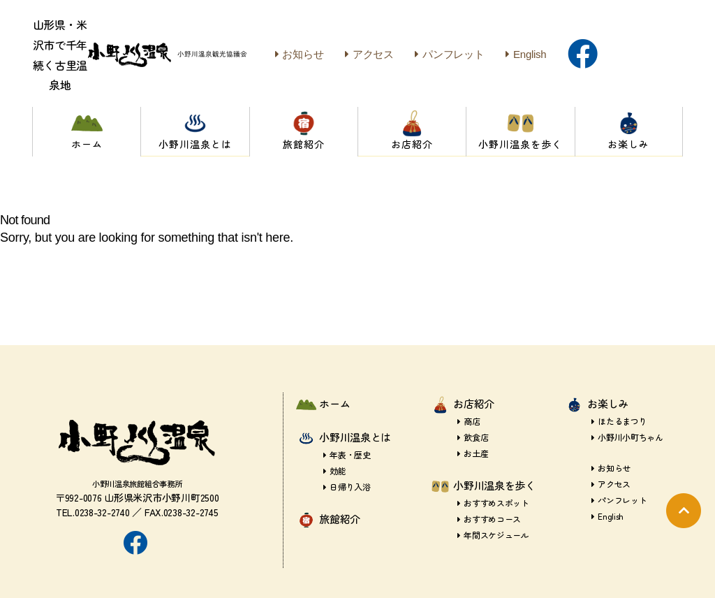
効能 (334, 470)
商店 (468, 421)
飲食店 (472, 437)
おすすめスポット (493, 503)
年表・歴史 (347, 454)
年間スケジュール (493, 535)
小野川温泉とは (355, 437)
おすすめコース (489, 519)
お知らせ (299, 54)
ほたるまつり (619, 421)
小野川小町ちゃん (627, 437)
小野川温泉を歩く (494, 485)
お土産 (472, 453)
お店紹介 (473, 403)
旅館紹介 (339, 518)
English (526, 54)
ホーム (334, 403)
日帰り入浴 (347, 487)
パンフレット (449, 54)
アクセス (369, 54)
